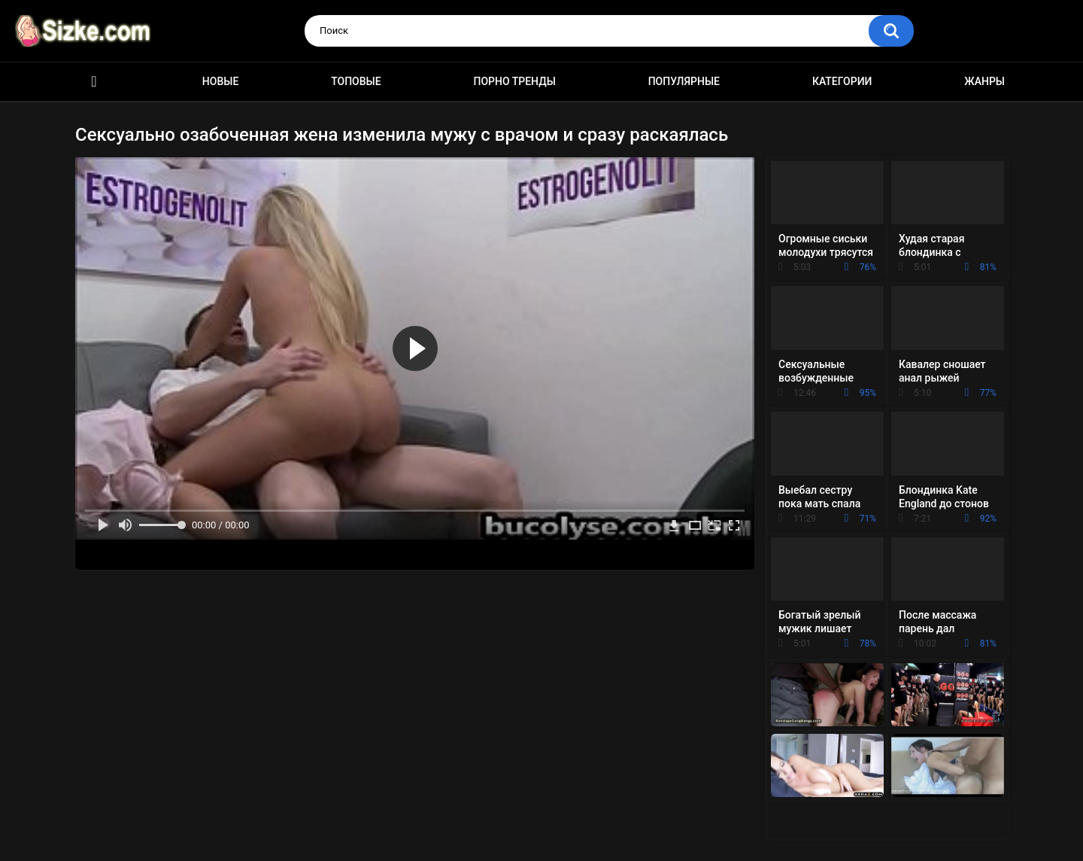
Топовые (356, 81)
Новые (220, 81)
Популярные (684, 81)
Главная (94, 81)
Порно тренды (514, 81)
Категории (842, 81)
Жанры (984, 81)
